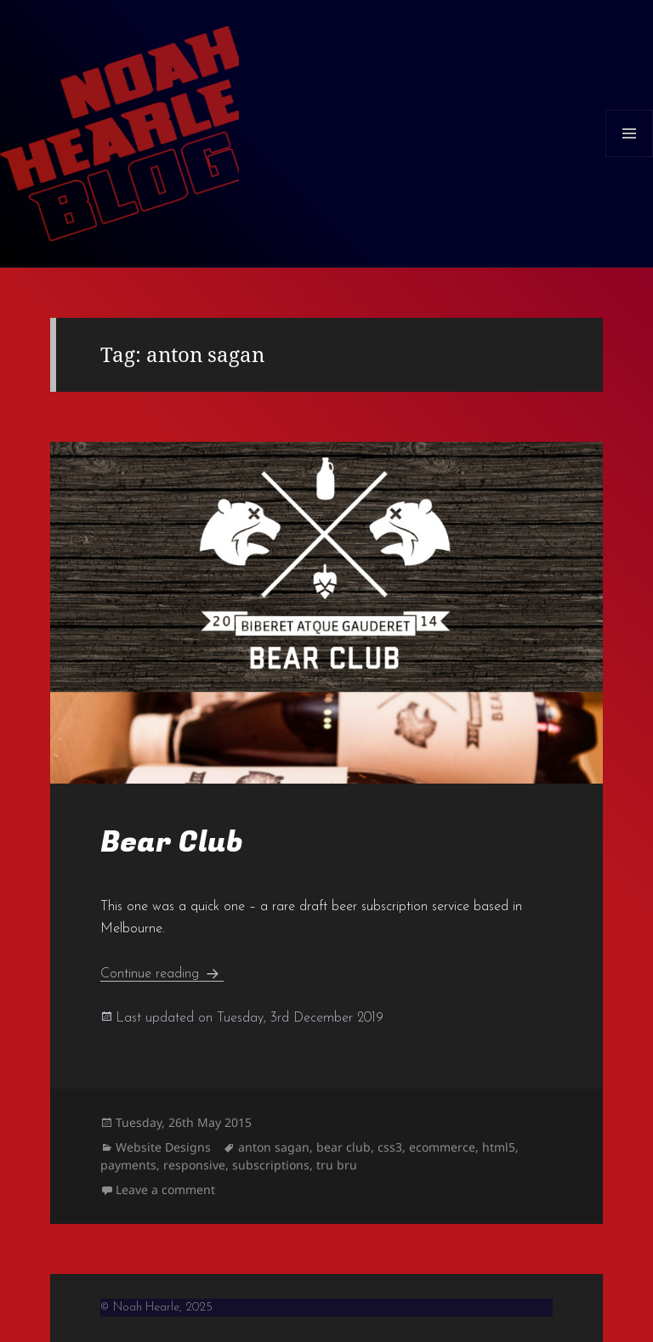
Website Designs (163, 1147)
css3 (390, 1147)
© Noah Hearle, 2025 (156, 1307)
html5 (498, 1147)
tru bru (336, 1165)
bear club (343, 1147)
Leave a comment (165, 1189)
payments (128, 1165)
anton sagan (273, 1147)
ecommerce (442, 1147)
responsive (194, 1165)
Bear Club (171, 842)
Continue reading (162, 974)
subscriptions (270, 1165)
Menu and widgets (629, 156)
